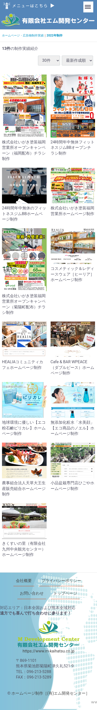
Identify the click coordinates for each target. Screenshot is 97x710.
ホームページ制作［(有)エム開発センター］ (50, 693)
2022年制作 (55, 35)
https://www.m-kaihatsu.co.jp (48, 651)
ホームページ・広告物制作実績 (23, 35)
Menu (88, 4)
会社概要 (24, 580)
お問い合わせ (32, 593)
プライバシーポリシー (61, 580)
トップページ (65, 593)
